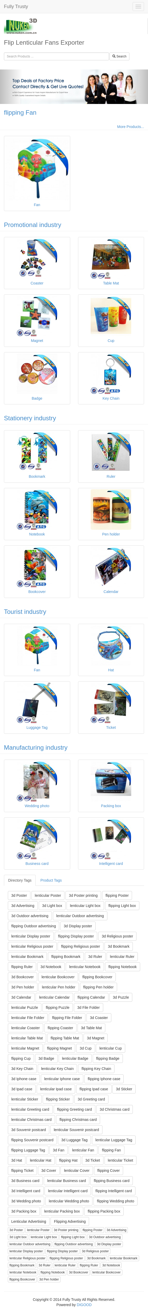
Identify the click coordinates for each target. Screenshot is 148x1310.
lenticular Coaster (25, 1028)
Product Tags (51, 880)
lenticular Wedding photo (69, 1201)
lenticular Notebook (85, 967)
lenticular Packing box (62, 1211)
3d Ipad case (21, 1089)
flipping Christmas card (78, 1119)
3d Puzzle (121, 997)
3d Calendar (21, 997)
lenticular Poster (48, 895)
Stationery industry (30, 418)
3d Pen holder (22, 987)
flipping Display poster (76, 936)
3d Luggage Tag (74, 1140)
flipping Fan (20, 112)
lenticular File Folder (27, 1018)
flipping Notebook (122, 967)
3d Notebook (51, 967)
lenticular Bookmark (27, 956)
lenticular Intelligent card (67, 1191)
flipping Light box (122, 906)
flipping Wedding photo (115, 1201)
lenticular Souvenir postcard (76, 1130)
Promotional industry (32, 224)
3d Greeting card (91, 1099)
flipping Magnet (59, 1048)
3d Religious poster (117, 936)
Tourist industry (25, 611)
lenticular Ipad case (56, 1089)
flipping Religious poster (80, 946)
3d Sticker (124, 1089)
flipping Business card (111, 1181)
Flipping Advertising (70, 1221)
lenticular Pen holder (58, 987)
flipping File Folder (67, 1018)
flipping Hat (68, 1160)
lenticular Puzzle (24, 1007)
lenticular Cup (110, 1048)
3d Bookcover (22, 977)
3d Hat (16, 1160)
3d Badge (46, 1058)
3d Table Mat (91, 1028)
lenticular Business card (66, 1181)
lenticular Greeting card (30, 1109)
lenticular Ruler (122, 956)
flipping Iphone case (104, 1079)
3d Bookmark (118, 946)
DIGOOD (84, 1305)
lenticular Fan (83, 1150)
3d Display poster (78, 926)
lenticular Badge (75, 1058)
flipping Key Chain (96, 1069)
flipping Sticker (58, 1099)
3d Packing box (23, 1211)
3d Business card (25, 1181)
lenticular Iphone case (62, 1079)
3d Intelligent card (25, 1191)
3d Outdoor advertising (29, 916)
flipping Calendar (91, 997)
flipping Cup (21, 1058)
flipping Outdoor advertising (33, 926)
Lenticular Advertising (28, 1221)
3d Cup (85, 1048)
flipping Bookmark (65, 956)
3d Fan (58, 1150)
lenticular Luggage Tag (113, 1140)
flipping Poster (117, 895)
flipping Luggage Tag (28, 1150)
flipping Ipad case (94, 1089)
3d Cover (48, 1170)
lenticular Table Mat (27, 1038)
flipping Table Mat (65, 1038)
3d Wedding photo (26, 1201)
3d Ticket (92, 1160)
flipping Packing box (104, 1211)
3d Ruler (95, 956)
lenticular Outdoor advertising (80, 916)
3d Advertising (22, 906)
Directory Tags (19, 880)
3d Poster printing (83, 895)
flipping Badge (107, 1058)
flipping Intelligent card (113, 1191)
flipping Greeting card (74, 1109)
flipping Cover (108, 1170)
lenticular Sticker (24, 1099)
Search (119, 56)
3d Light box (52, 906)
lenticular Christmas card (31, 1119)
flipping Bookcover (97, 977)
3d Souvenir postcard (28, 1130)
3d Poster (19, 895)
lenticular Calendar (54, 997)
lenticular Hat (40, 1160)
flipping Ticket (22, 1170)
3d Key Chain (22, 1069)
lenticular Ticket (120, 1160)
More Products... (130, 127)
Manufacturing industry (36, 747)
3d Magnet (95, 1038)
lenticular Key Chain (57, 1069)
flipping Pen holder (98, 987)
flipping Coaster (60, 1028)
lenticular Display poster (30, 936)
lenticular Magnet (25, 1048)
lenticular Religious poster (32, 946)
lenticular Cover (76, 1170)
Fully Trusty (16, 6)
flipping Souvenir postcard (32, 1140)
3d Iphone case (23, 1079)
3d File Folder (88, 1007)
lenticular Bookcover (58, 977)
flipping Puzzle (57, 1007)
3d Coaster (99, 1018)
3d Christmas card (115, 1109)
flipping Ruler (22, 967)
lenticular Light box (85, 906)
